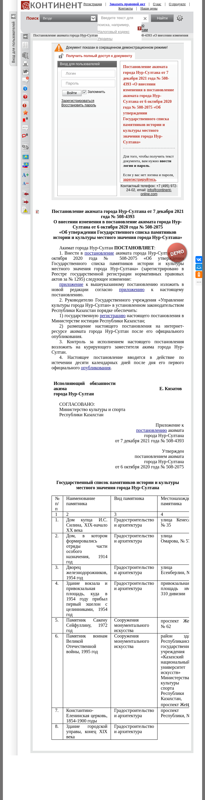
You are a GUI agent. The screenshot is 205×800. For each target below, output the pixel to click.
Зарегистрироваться (77, 101)
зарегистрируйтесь (139, 180)
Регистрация (92, 4)
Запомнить (96, 92)
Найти (162, 18)
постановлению (151, 430)
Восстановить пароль (78, 105)
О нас (157, 4)
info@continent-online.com (155, 192)
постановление (99, 253)
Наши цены (149, 8)
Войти (72, 93)
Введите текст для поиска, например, (115, 28)
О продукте (177, 4)
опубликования (96, 367)
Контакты (125, 8)
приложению (131, 289)
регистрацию (113, 315)
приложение (71, 284)
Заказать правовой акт (127, 4)
